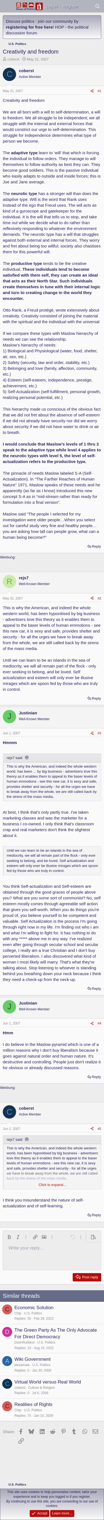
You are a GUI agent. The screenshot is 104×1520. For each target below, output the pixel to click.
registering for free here (29, 27)
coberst (13, 59)
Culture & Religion (41, 1388)
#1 (99, 91)
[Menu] (7, 6)
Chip (17, 1313)
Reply (96, 546)
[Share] (92, 91)
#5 (99, 1129)
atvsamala (22, 1365)
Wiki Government (32, 1359)
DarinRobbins (24, 1342)
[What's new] (86, 6)
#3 (99, 733)
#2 (99, 598)
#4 (99, 1023)
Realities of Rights (33, 1404)
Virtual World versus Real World (47, 1382)
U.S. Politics (33, 1313)
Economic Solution (34, 1307)
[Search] (97, 6)
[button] (9, 1237)
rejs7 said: (15, 758)
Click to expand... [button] (52, 1185)
